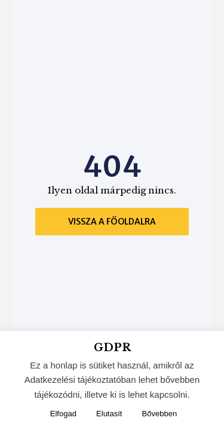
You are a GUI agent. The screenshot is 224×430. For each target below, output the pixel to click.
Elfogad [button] (63, 413)
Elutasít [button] (109, 413)
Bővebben (159, 413)
